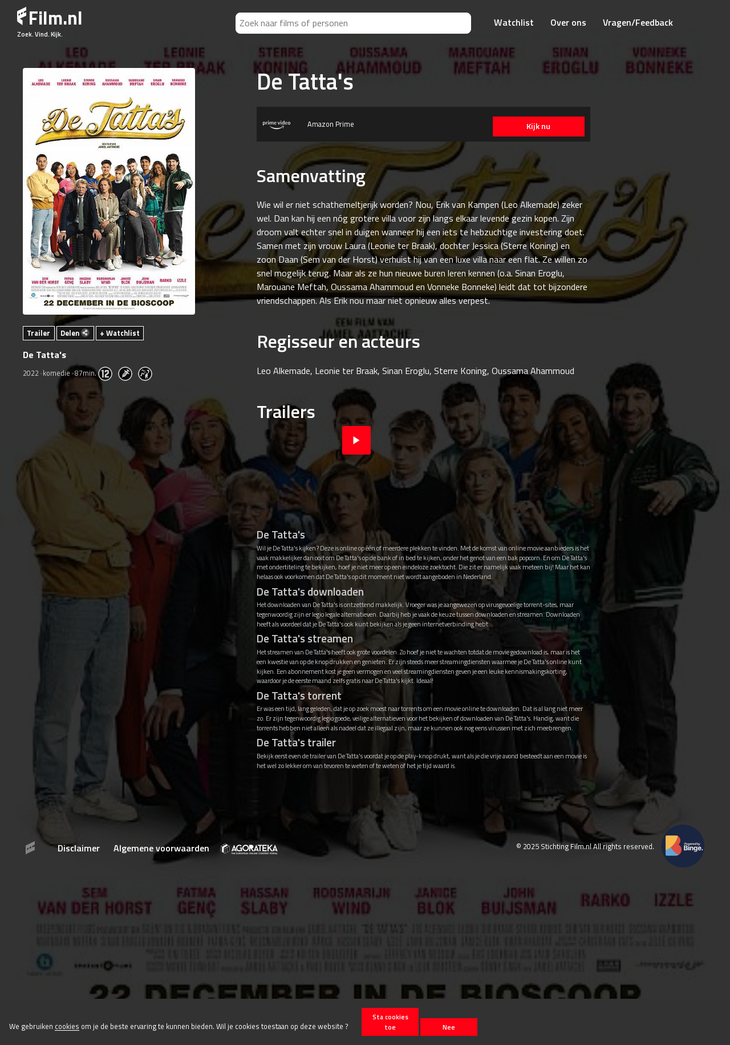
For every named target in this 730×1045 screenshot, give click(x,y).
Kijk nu (536, 126)
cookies (67, 1026)
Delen (75, 333)
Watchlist (514, 22)
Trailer (38, 333)
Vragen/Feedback (638, 22)
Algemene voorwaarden (161, 848)
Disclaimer (79, 848)
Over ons (568, 22)
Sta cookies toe (390, 1021)
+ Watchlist (120, 333)
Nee (449, 1027)
